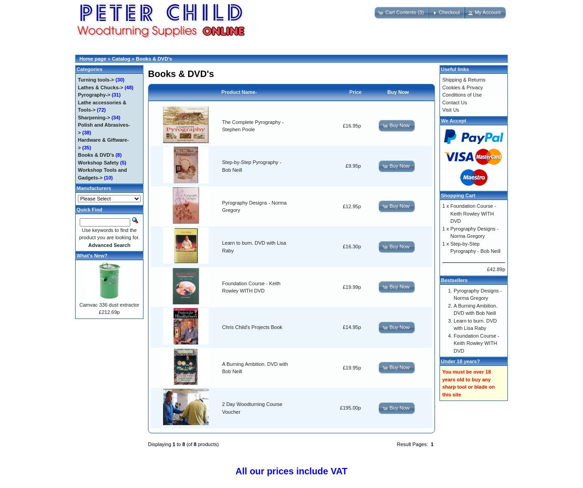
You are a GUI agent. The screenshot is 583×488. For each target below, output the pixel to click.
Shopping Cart (458, 195)
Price (355, 92)
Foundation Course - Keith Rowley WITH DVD (473, 213)
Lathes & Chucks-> (100, 87)
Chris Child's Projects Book (252, 327)
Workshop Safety (98, 162)
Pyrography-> (94, 95)
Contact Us (454, 102)
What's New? (92, 255)
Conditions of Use (462, 95)
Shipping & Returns (464, 79)
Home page (92, 59)
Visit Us (450, 110)
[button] (401, 13)
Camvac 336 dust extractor (109, 305)
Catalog (121, 59)
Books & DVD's (154, 59)
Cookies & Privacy (462, 87)
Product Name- (239, 92)
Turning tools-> (96, 79)
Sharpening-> (94, 117)
